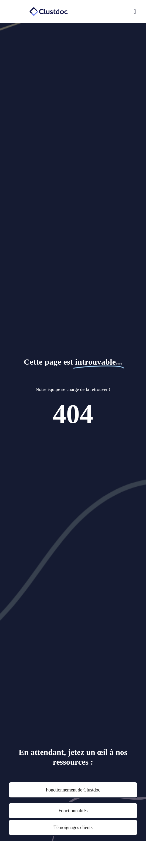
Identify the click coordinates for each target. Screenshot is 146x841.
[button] (112, 12)
